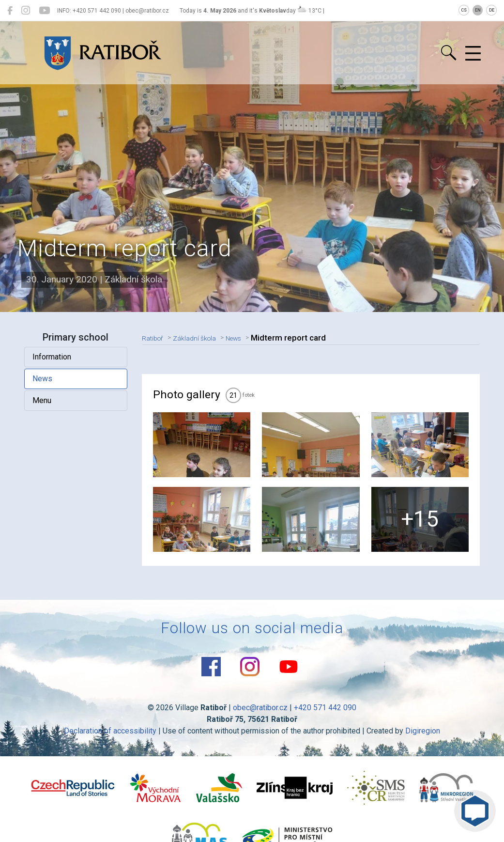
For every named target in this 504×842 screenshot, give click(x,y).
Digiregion (422, 741)
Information (52, 356)
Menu (42, 400)
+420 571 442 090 (325, 717)
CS (464, 10)
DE (491, 10)
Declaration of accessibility (110, 741)
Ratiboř (155, 338)
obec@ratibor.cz (260, 717)
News (43, 378)
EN (478, 10)
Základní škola (204, 338)
